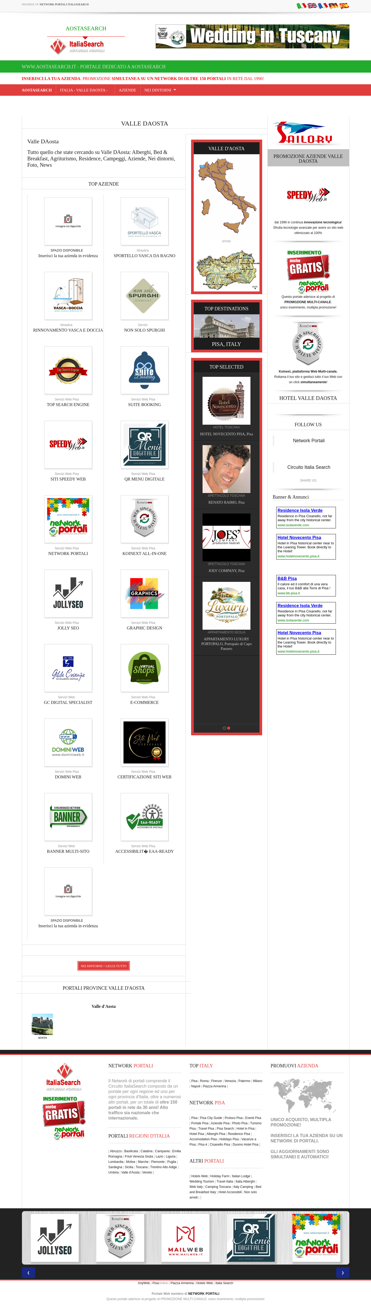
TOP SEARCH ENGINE (68, 404)
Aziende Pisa (220, 1123)
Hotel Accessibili (230, 1192)
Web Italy (196, 1187)
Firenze (216, 1081)
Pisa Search (225, 1128)
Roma (204, 1081)
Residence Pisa (239, 1134)
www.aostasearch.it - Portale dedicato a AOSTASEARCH (94, 66)
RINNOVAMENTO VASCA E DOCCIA (68, 330)
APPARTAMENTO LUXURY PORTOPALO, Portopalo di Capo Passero (228, 644)
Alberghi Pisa (216, 1134)
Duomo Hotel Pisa (245, 1144)
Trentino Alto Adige (163, 1167)
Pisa (194, 1081)
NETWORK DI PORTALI (294, 1141)
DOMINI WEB (68, 777)
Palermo (244, 1081)
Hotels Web (199, 1176)
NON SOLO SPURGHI (144, 330)
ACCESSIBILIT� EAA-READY (144, 851)
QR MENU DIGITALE (145, 479)
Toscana (142, 1167)
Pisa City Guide (211, 1118)
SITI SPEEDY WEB (68, 479)
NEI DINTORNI (158, 90)
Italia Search (224, 1283)
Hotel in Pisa (245, 1128)
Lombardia (115, 1162)
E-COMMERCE (144, 702)
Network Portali (309, 440)
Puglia (171, 1162)
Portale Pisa (199, 1123)
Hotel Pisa (196, 1134)
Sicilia (129, 1167)
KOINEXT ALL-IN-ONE (144, 553)
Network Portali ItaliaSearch (64, 4)
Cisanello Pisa (220, 1144)
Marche (143, 1162)
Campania (162, 1151)
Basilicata (131, 1151)
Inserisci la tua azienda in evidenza (68, 255)
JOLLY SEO (68, 628)
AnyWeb (144, 1283)
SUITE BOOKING (144, 404)
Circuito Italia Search (308, 467)
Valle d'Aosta (104, 1006)
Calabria (146, 1151)
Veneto (147, 1172)
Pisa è (202, 1144)
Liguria (170, 1156)
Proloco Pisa (233, 1118)
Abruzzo (116, 1151)
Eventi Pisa (253, 1118)
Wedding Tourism (201, 1181)
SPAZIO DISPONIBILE (67, 250)
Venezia (230, 1081)
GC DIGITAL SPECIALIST (68, 702)
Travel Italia (225, 1181)
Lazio (159, 1156)
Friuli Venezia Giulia (139, 1156)
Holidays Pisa (229, 1139)
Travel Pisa (206, 1128)
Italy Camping (243, 1187)
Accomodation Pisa (203, 1139)
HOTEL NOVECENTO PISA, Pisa (227, 434)
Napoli (195, 1086)
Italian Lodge (241, 1176)
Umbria (113, 1172)
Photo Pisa (240, 1123)
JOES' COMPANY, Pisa (228, 571)
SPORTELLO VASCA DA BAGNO (144, 255)
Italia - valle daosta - (85, 90)
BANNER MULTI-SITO (68, 851)
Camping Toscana (218, 1187)
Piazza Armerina (214, 1086)
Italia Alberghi (245, 1181)
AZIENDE (127, 90)
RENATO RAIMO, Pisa (228, 502)
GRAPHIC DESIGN (144, 628)
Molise (130, 1162)
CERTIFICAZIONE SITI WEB (144, 777)
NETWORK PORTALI (68, 553)
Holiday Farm (219, 1176)
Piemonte (158, 1162)
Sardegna (115, 1167)
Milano (257, 1081)
